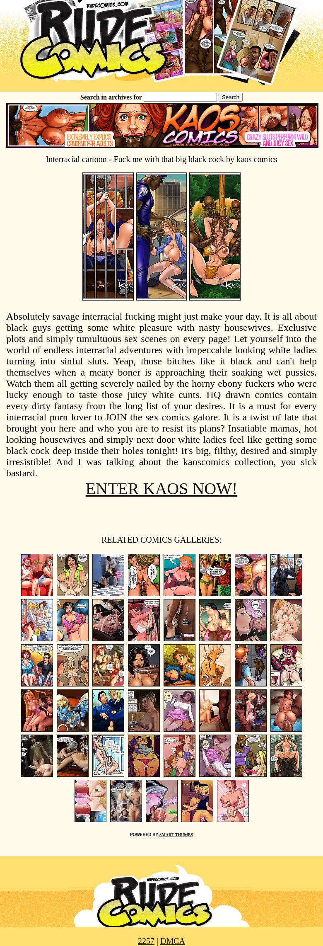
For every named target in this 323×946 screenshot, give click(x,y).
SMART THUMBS (176, 834)
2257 (146, 941)
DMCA (172, 941)
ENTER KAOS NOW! (162, 488)
